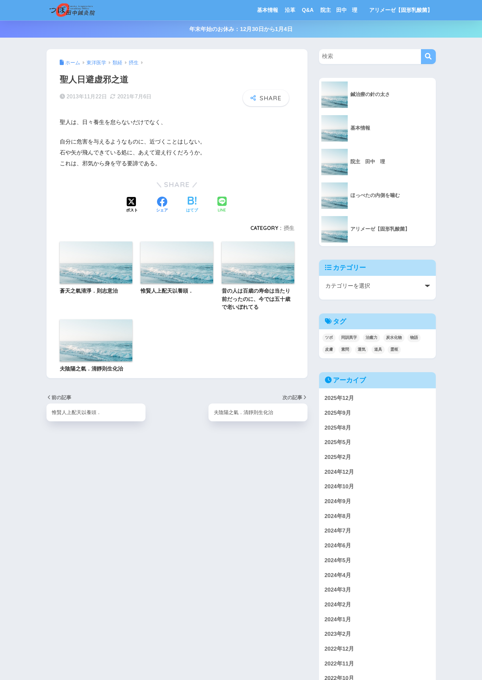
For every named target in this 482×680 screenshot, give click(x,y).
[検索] (428, 56)
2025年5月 (338, 442)
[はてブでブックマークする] (192, 205)
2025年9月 (338, 413)
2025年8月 (338, 428)
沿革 (290, 10)
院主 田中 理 (341, 10)
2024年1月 (338, 619)
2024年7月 (338, 531)
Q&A (308, 10)
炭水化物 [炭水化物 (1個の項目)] (394, 337)
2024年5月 (338, 560)
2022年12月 (339, 649)
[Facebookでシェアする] (162, 205)
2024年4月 (338, 575)
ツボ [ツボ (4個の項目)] (329, 337)
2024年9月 (338, 501)
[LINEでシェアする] (222, 205)
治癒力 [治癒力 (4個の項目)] (371, 337)
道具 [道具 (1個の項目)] (378, 349)
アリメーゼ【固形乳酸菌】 (401, 10)
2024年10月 (339, 486)
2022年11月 (339, 664)
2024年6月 (338, 545)
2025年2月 (338, 457)
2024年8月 (338, 516)
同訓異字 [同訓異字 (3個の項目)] (349, 337)
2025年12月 (339, 398)
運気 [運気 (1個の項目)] (362, 349)
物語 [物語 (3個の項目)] (414, 337)
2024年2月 (338, 604)
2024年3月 (338, 590)
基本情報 (267, 10)
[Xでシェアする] (132, 205)
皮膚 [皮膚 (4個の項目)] (329, 349)
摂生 (289, 228)
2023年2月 (338, 634)
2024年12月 (339, 472)
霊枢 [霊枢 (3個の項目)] (394, 349)
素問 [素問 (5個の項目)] (345, 349)
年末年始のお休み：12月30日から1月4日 (240, 29)
